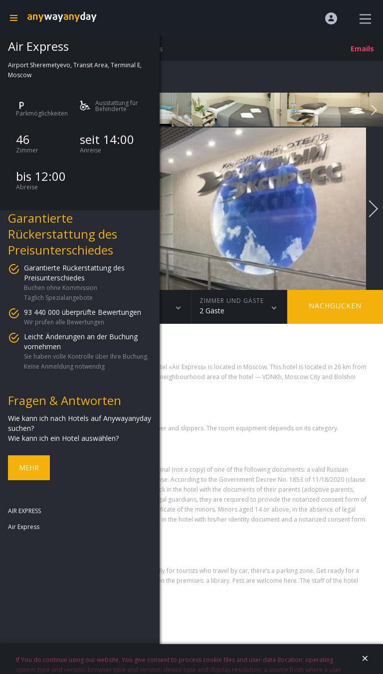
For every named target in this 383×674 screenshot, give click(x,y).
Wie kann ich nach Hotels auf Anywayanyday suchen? (79, 423)
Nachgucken (335, 305)
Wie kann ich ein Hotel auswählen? (63, 438)
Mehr (29, 467)
